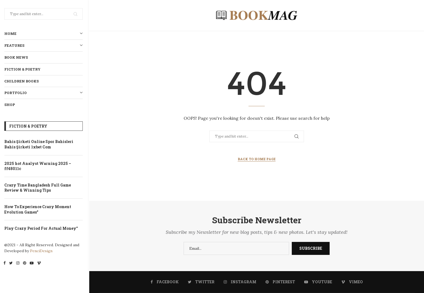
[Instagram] (19, 263)
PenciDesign (42, 250)
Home (44, 33)
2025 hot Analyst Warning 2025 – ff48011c (38, 166)
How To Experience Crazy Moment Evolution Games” (38, 209)
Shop (10, 104)
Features (44, 45)
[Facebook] (6, 263)
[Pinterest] (25, 263)
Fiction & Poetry (23, 69)
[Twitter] (12, 263)
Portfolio (44, 93)
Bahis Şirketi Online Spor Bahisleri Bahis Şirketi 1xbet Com (39, 144)
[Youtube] (33, 263)
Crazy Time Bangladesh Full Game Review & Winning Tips (38, 187)
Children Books (22, 81)
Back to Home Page (257, 159)
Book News (17, 57)
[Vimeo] (40, 263)
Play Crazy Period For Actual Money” (42, 228)
